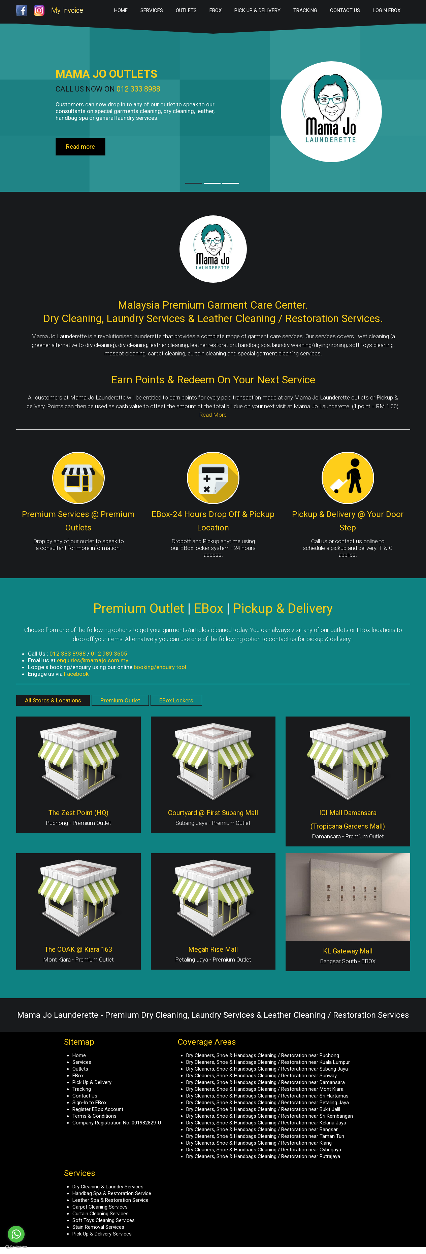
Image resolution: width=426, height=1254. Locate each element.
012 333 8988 (138, 89)
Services (151, 10)
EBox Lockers (176, 700)
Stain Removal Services (98, 1227)
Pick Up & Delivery (257, 10)
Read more (80, 146)
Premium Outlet (120, 700)
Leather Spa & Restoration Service (110, 1200)
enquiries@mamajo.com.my (92, 660)
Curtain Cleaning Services (100, 1214)
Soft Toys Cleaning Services (103, 1220)
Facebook (76, 673)
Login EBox (386, 10)
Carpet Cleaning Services (100, 1207)
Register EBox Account (97, 1109)
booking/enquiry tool (160, 667)
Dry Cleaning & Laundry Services (107, 1187)
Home (121, 10)
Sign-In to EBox (89, 1103)
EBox (215, 10)
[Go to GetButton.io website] (16, 1247)
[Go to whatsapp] (16, 1234)
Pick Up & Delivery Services (102, 1234)
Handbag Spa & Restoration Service (111, 1193)
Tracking (305, 10)
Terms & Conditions (94, 1116)
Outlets (186, 10)
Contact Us (345, 10)
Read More (213, 414)
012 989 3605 (109, 653)
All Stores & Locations (53, 700)
